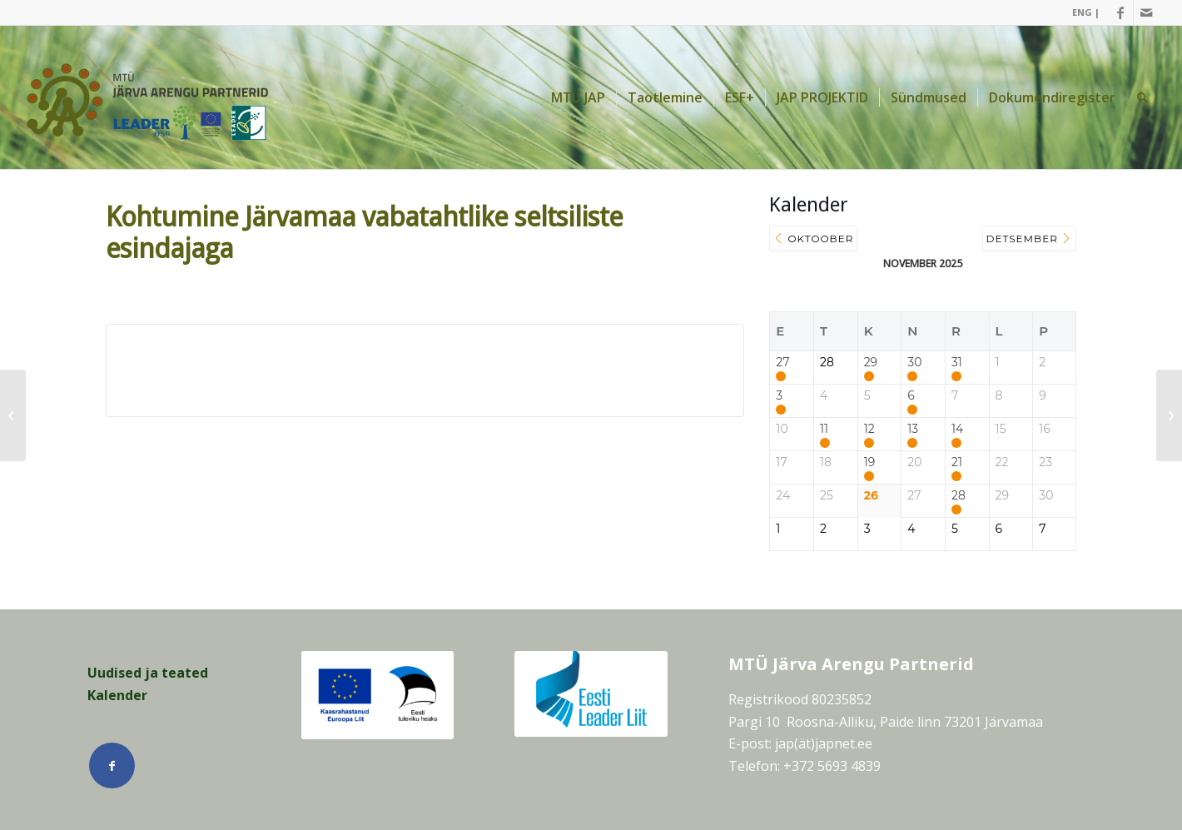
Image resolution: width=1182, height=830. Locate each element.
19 (870, 462)
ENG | (1086, 12)
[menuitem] (1082, 12)
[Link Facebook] (1121, 12)
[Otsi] (1142, 97)
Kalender (117, 695)
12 (869, 429)
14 (957, 429)
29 (870, 362)
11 (824, 429)
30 (914, 362)
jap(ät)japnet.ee (823, 743)
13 (912, 429)
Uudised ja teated (147, 673)
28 (958, 496)
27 (782, 362)
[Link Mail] (1146, 12)
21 (956, 462)
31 (956, 362)
